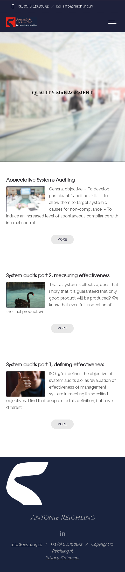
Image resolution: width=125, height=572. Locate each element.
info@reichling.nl (78, 6)
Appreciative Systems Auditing (40, 179)
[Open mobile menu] (113, 22)
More (62, 239)
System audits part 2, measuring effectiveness (57, 275)
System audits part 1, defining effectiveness (55, 364)
